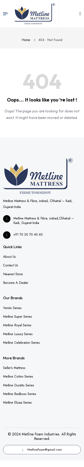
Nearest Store (13, 274)
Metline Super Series (17, 316)
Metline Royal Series (17, 325)
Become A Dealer (15, 282)
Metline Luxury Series (18, 334)
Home (27, 40)
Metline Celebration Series (21, 342)
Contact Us (10, 265)
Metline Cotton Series (18, 376)
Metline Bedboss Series (19, 394)
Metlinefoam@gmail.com (42, 449)
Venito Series (12, 308)
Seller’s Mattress (14, 367)
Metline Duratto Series (18, 385)
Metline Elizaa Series (17, 402)
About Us (9, 256)
